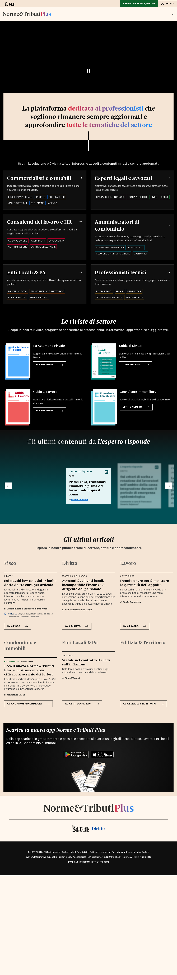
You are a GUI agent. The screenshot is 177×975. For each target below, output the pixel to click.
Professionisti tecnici (120, 272)
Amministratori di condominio (117, 225)
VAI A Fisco (17, 626)
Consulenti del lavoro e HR (39, 221)
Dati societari (54, 852)
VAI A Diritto (76, 626)
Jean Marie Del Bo (16, 694)
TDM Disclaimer (95, 857)
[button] (172, 14)
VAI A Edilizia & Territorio (143, 704)
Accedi (167, 3)
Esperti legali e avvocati (123, 177)
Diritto (98, 828)
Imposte (8, 576)
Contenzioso (127, 576)
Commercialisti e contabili (39, 177)
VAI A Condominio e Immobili (28, 704)
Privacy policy (65, 857)
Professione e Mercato (74, 576)
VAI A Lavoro (134, 626)
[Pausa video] (88, 71)
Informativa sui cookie (45, 857)
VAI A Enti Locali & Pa (82, 704)
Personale (67, 656)
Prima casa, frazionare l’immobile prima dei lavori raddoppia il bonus (87, 488)
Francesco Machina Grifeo (78, 609)
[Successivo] (168, 485)
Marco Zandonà (79, 499)
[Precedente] (8, 485)
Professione (26, 661)
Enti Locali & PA (26, 272)
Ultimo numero (49, 365)
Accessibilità (79, 857)
